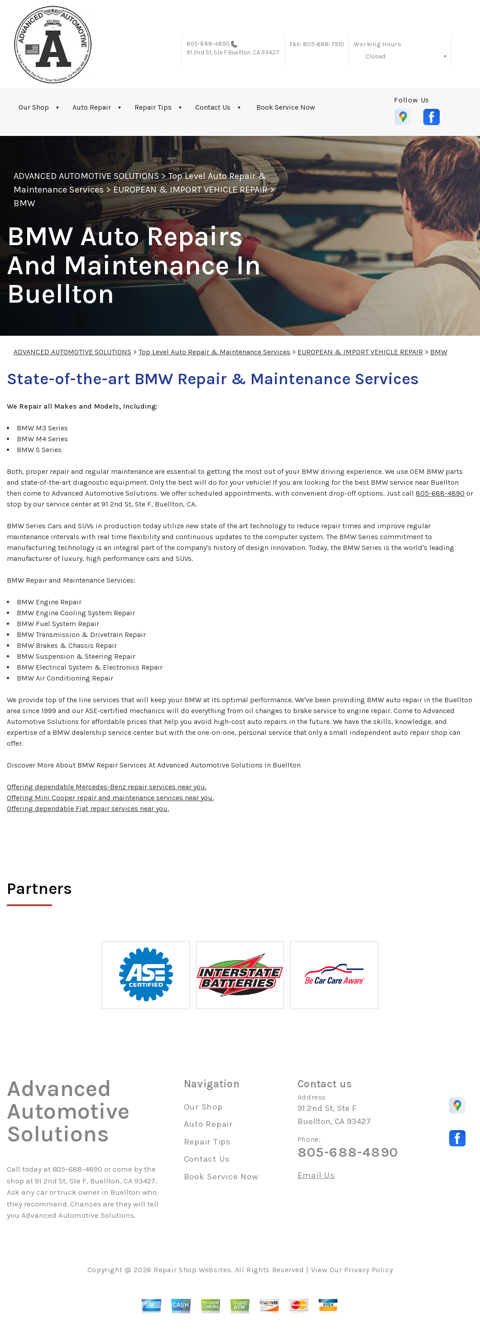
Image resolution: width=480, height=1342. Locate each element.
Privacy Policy (368, 1269)
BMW (24, 203)
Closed (375, 56)
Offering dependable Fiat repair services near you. (88, 808)
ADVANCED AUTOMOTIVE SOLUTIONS (86, 176)
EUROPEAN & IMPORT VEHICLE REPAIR (190, 189)
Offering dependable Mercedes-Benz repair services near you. (106, 786)
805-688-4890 (208, 43)
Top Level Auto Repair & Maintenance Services (214, 352)
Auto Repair (91, 107)
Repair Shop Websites (192, 1269)
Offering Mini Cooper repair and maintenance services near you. (110, 797)
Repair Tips (153, 107)
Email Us (316, 1175)
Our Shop (34, 107)
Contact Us (212, 107)
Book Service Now (285, 107)
